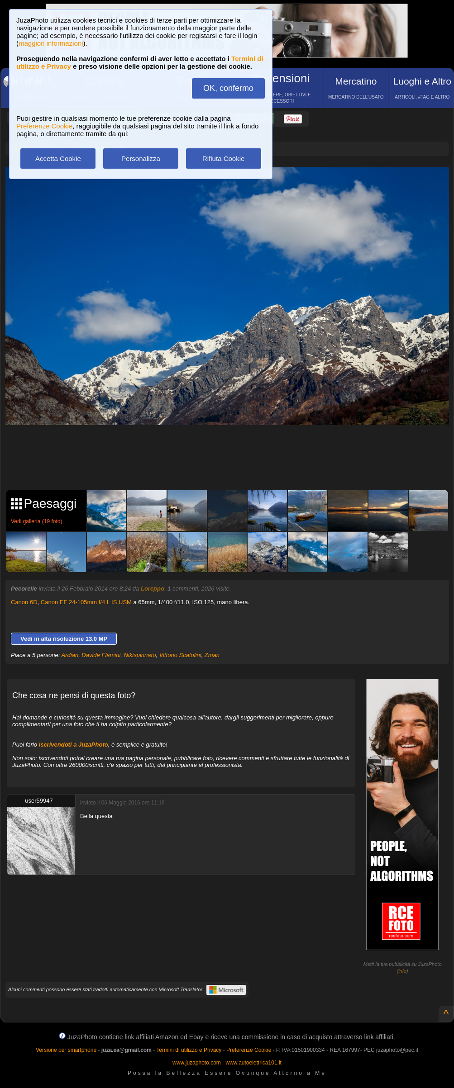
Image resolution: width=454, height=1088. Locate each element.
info (402, 971)
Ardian (70, 655)
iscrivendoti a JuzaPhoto (73, 744)
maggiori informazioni (51, 43)
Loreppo (152, 588)
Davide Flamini (100, 655)
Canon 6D (24, 602)
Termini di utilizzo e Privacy (188, 1050)
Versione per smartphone (66, 1050)
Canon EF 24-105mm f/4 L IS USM (86, 602)
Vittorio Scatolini (180, 655)
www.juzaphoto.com (196, 1063)
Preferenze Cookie (44, 126)
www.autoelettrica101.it (253, 1063)
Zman (212, 655)
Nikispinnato (140, 655)
